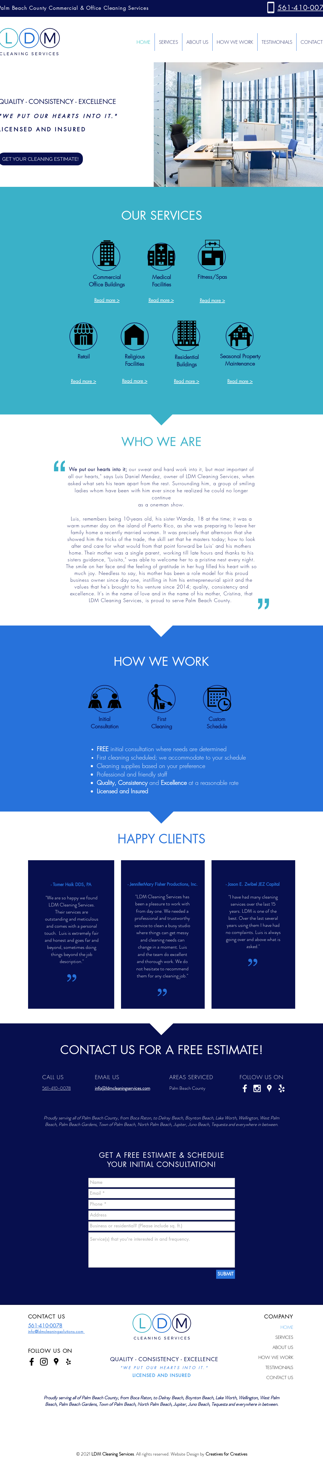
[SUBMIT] (225, 1274)
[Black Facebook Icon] (31, 1362)
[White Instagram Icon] (257, 1088)
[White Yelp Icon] (281, 1088)
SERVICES (284, 1337)
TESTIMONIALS (279, 1367)
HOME (286, 1327)
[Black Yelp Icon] (68, 1362)
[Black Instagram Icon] (44, 1362)
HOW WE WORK (275, 1357)
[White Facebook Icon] (245, 1088)
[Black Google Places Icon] (56, 1362)
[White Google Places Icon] (269, 1088)
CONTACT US (279, 1377)
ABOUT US (283, 1347)
